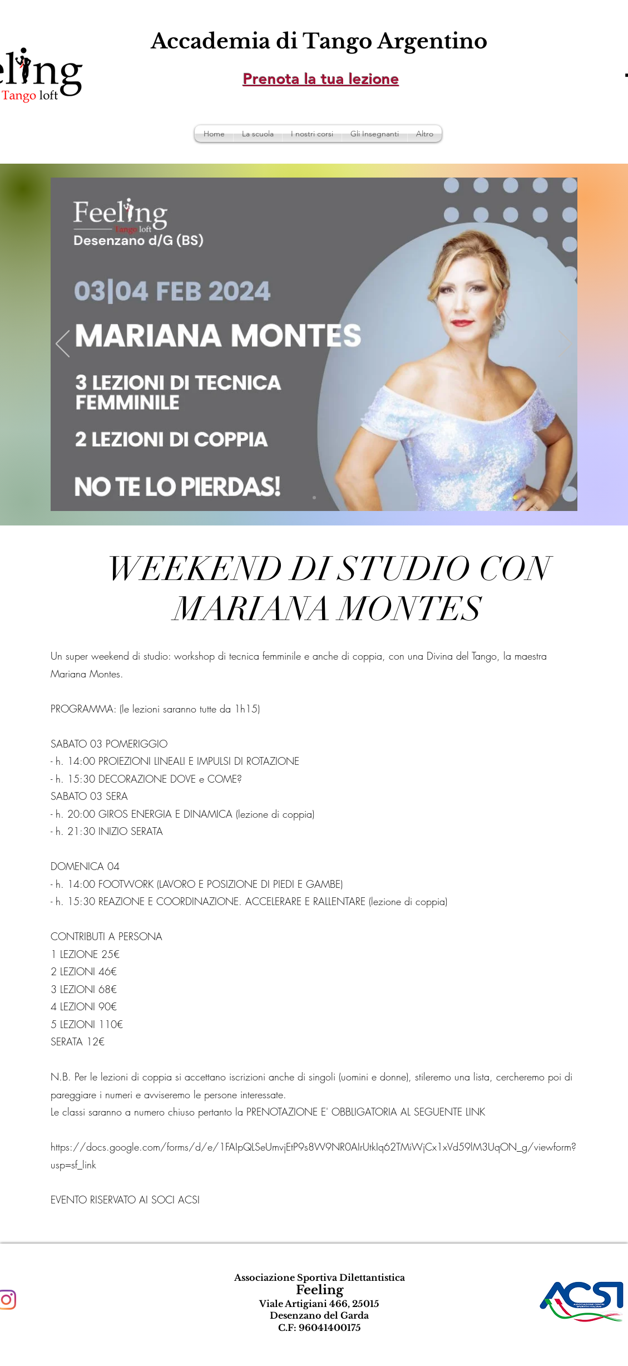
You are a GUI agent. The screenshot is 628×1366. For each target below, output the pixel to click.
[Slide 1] (314, 497)
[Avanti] (565, 344)
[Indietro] (63, 344)
